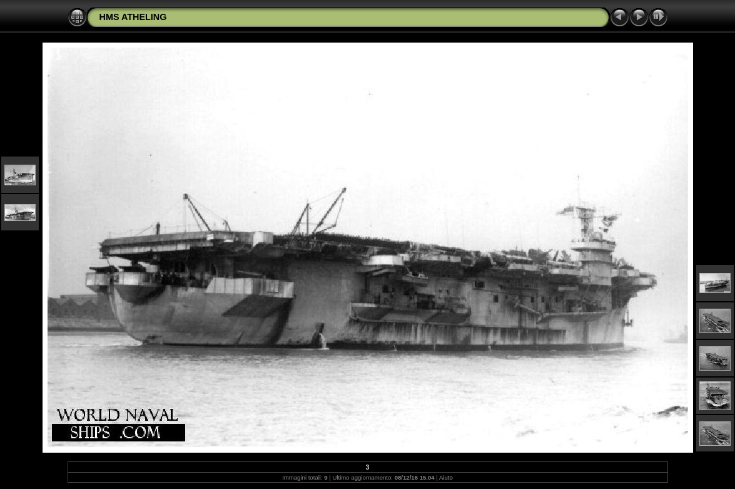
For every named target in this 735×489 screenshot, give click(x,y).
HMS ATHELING (133, 17)
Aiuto (446, 477)
